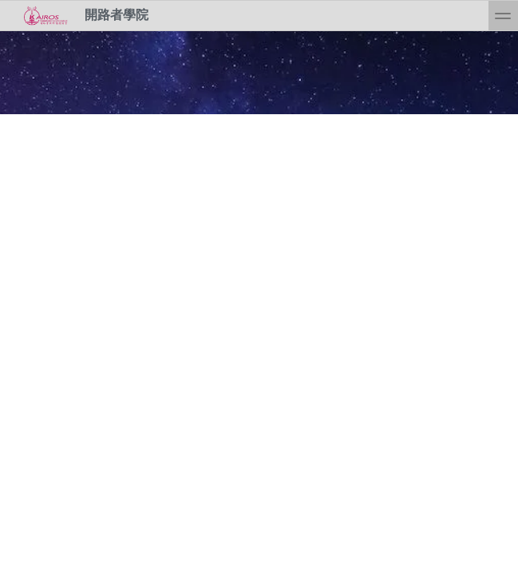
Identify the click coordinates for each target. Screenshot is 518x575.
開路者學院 (80, 15)
